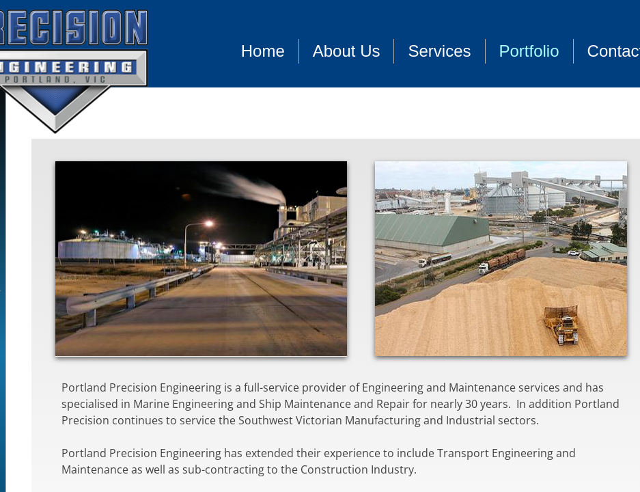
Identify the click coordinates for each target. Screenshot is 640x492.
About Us (346, 51)
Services (439, 51)
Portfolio (529, 51)
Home (263, 51)
